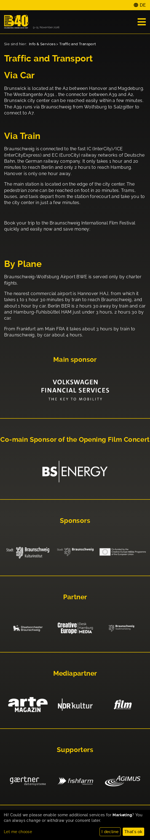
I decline (110, 831)
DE (143, 5)
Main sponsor (75, 359)
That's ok (133, 831)
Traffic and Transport (77, 44)
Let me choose (18, 832)
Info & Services (42, 44)
